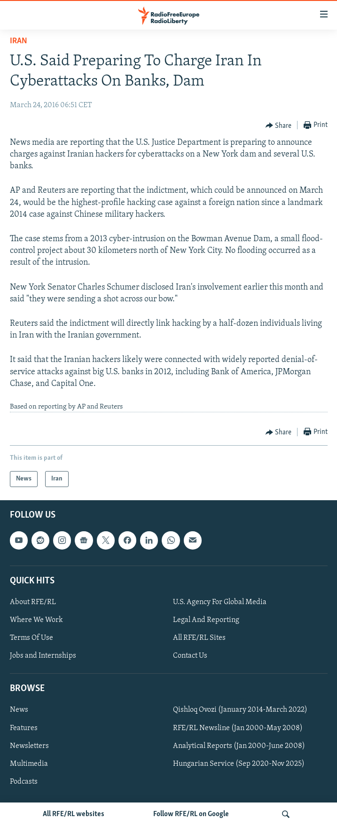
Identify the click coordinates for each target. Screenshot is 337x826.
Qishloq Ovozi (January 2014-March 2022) (240, 710)
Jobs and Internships (43, 656)
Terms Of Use (31, 638)
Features (24, 728)
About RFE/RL (33, 602)
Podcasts (24, 782)
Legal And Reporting (206, 620)
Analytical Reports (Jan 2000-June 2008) (239, 746)
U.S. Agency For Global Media (219, 602)
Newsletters (29, 746)
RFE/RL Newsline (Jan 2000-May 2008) (238, 728)
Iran (18, 41)
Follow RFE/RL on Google (191, 814)
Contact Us (190, 656)
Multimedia (29, 764)
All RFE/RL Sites (199, 638)
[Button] (279, 125)
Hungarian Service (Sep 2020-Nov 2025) (239, 764)
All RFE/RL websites (73, 814)
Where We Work (36, 620)
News (19, 710)
